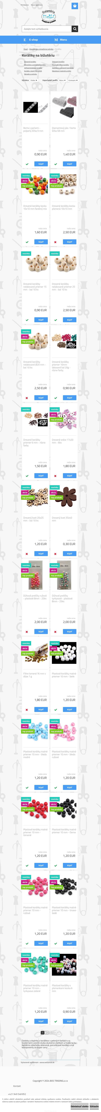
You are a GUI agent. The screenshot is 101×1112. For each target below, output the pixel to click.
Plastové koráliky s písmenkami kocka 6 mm (62, 988)
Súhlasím (94, 1106)
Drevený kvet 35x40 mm (62, 519)
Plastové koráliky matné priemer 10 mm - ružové (35, 910)
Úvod (26, 49)
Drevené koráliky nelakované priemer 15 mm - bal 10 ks (35, 286)
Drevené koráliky (30, 61)
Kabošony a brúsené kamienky (63, 67)
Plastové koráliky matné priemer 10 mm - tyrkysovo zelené (35, 988)
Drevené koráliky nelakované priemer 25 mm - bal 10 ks (63, 286)
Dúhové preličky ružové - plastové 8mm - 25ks (35, 597)
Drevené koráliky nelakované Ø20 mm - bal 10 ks (34, 364)
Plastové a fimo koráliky (60, 64)
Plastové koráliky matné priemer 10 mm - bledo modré (35, 754)
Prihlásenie (25, 5)
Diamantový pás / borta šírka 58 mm (64, 129)
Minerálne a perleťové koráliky (35, 64)
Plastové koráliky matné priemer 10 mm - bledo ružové (64, 754)
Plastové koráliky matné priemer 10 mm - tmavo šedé (64, 910)
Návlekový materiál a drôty (61, 71)
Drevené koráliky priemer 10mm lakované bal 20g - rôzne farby (61, 366)
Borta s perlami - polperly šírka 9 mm (33, 129)
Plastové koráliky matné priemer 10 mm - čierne (64, 831)
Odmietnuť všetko (80, 1106)
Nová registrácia (36, 5)
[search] (75, 29)
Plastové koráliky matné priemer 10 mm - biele (64, 675)
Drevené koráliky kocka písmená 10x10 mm (63, 207)
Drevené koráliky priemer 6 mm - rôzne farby (34, 442)
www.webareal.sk (47, 1062)
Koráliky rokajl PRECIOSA (33, 71)
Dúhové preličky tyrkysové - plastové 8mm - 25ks (62, 598)
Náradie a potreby (30, 74)
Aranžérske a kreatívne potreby (41, 49)
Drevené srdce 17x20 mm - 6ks (62, 441)
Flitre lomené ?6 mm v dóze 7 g (34, 675)
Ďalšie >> (55, 1032)
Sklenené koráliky (58, 61)
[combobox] (62, 80)
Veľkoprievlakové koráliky (33, 67)
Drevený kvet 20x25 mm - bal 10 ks (33, 519)
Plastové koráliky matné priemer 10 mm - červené (35, 832)
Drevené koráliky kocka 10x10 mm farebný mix (35, 207)
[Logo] (48, 16)
